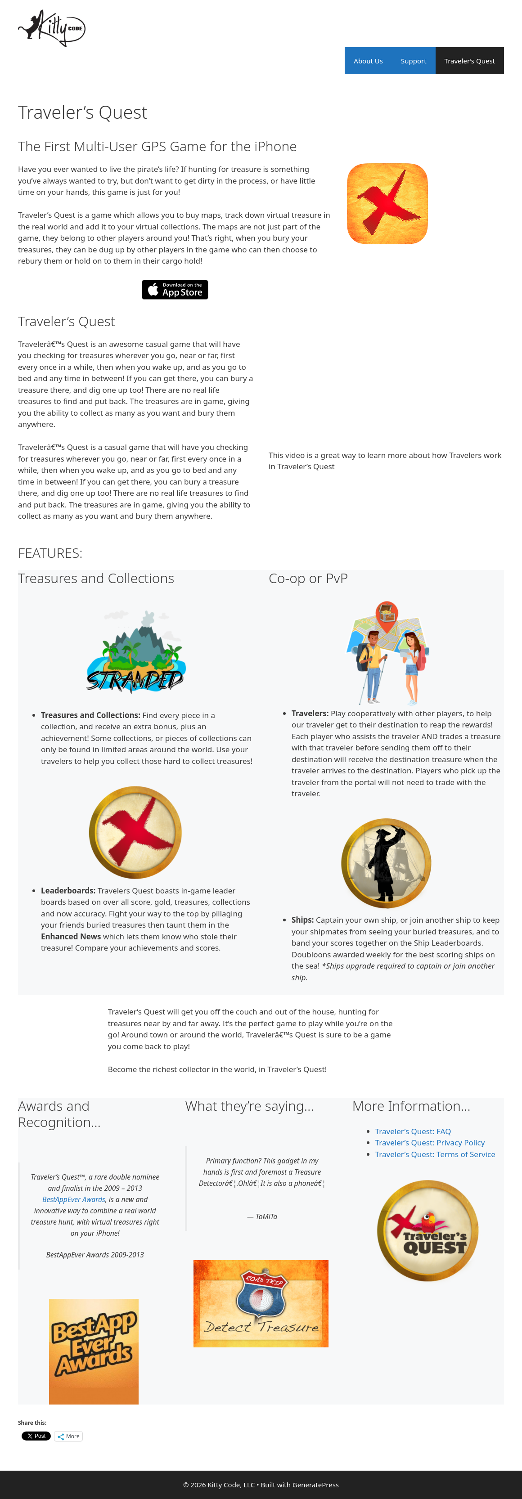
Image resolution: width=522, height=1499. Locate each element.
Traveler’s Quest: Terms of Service (435, 1154)
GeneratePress (315, 1484)
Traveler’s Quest (470, 60)
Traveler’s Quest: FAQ (413, 1131)
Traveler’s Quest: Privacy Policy (430, 1142)
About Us (368, 60)
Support (414, 60)
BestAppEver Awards (73, 1199)
